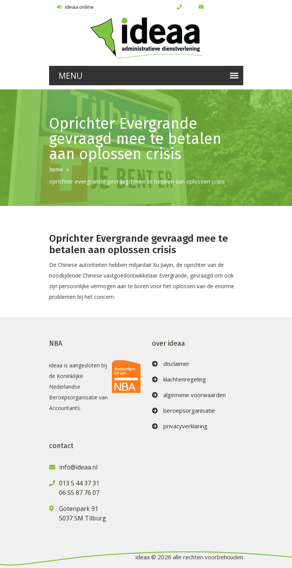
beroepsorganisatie (189, 410)
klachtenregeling (184, 379)
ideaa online (75, 6)
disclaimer (176, 363)
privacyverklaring (185, 426)
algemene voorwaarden (194, 395)
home (56, 169)
